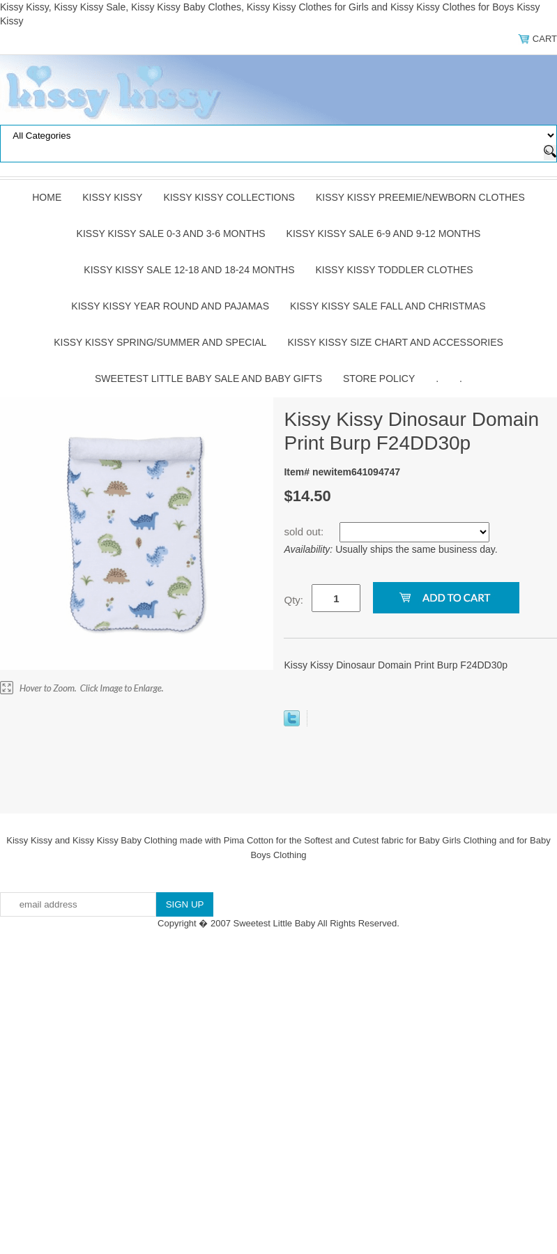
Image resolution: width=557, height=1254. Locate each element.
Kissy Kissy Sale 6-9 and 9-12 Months (384, 233)
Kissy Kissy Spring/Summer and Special (160, 342)
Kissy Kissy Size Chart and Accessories (395, 342)
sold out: (305, 531)
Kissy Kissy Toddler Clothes (394, 269)
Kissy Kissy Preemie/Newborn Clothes (420, 197)
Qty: (293, 600)
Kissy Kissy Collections (229, 197)
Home (46, 197)
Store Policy (379, 378)
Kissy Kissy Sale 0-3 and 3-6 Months (171, 233)
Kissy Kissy (112, 197)
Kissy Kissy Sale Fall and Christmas (388, 306)
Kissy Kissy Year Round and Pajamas (170, 306)
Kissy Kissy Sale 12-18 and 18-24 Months (189, 269)
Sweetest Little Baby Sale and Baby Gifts (208, 378)
